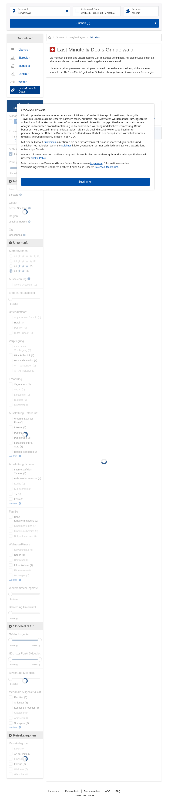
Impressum (96, 163)
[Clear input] (67, 11)
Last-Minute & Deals (27, 90)
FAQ (117, 791)
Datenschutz (72, 791)
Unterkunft (18, 243)
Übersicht (24, 49)
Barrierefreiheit (92, 791)
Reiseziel (23, 9)
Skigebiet (24, 65)
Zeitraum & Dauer (90, 9)
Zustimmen (50, 142)
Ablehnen (66, 145)
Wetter (22, 81)
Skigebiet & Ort (21, 626)
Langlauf (23, 73)
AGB (107, 791)
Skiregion (24, 57)
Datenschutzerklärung (106, 167)
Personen (137, 9)
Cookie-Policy (38, 158)
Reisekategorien (22, 735)
